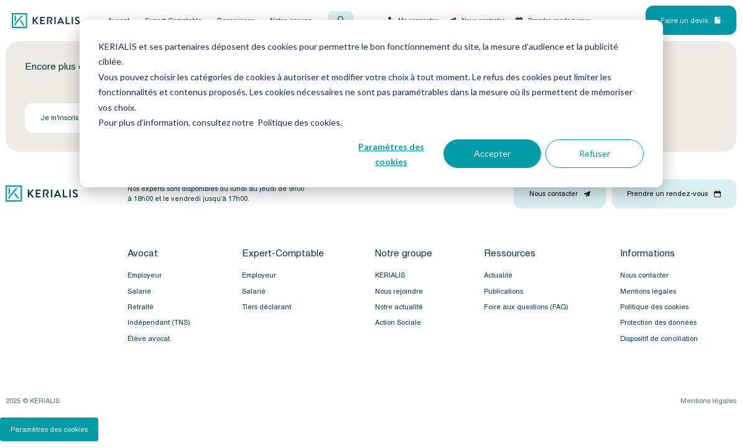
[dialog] (371, 103)
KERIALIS (390, 275)
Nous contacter (644, 275)
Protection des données (658, 322)
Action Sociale (398, 322)
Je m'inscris (65, 117)
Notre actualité (399, 306)
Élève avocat (149, 338)
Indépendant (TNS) (159, 322)
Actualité (498, 275)
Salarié (139, 291)
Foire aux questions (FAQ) (526, 306)
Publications (503, 291)
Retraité (141, 306)
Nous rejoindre (399, 291)
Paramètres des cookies (391, 154)
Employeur (145, 275)
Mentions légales (648, 291)
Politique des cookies (654, 306)
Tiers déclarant (266, 306)
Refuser (594, 153)
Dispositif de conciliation (659, 338)
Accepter (492, 153)
